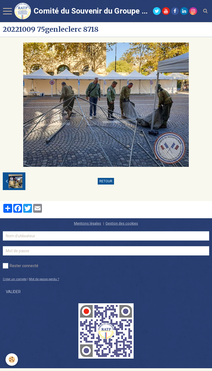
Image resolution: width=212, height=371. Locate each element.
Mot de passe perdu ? (44, 279)
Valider (13, 292)
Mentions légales (87, 223)
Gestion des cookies (121, 223)
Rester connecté (20, 266)
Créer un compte (14, 279)
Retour (105, 181)
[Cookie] (12, 359)
